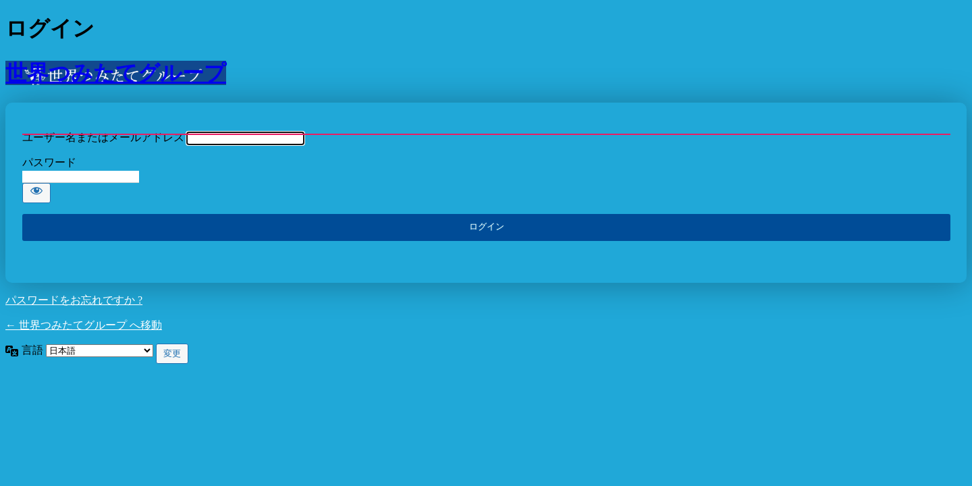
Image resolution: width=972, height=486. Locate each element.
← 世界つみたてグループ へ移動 (83, 325)
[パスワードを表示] (36, 193)
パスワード (49, 162)
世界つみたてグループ (115, 73)
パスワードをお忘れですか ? (73, 300)
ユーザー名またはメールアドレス (103, 137)
